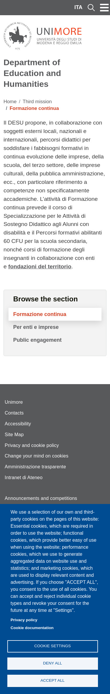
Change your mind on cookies (36, 455)
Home (10, 101)
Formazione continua (39, 314)
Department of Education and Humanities (32, 73)
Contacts (14, 412)
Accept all (52, 680)
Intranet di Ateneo (24, 477)
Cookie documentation (32, 628)
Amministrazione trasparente (35, 466)
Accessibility (18, 423)
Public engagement (37, 340)
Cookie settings (52, 646)
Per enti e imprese (36, 327)
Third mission (37, 101)
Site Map (14, 434)
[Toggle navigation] (104, 7)
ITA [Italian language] (78, 7)
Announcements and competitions (41, 498)
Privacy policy (24, 620)
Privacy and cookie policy (32, 445)
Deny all (52, 663)
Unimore (14, 402)
